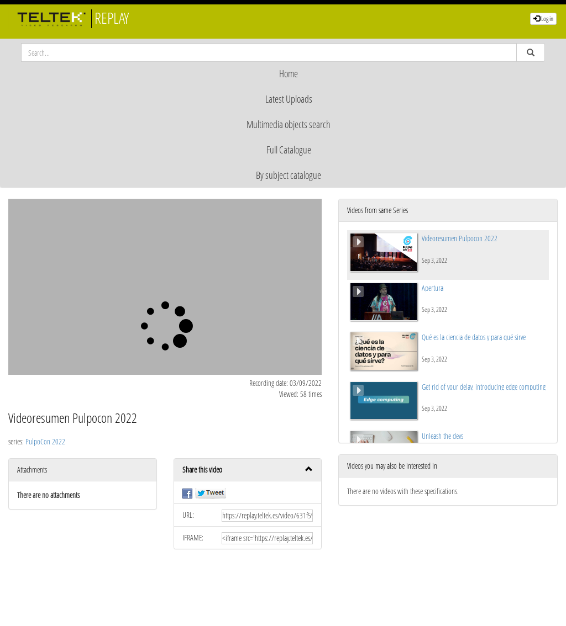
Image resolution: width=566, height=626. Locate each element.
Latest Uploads (288, 98)
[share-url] (267, 516)
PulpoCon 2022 (45, 441)
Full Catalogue (288, 149)
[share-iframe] (267, 538)
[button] (248, 470)
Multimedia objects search (289, 124)
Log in (543, 18)
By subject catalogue (288, 175)
